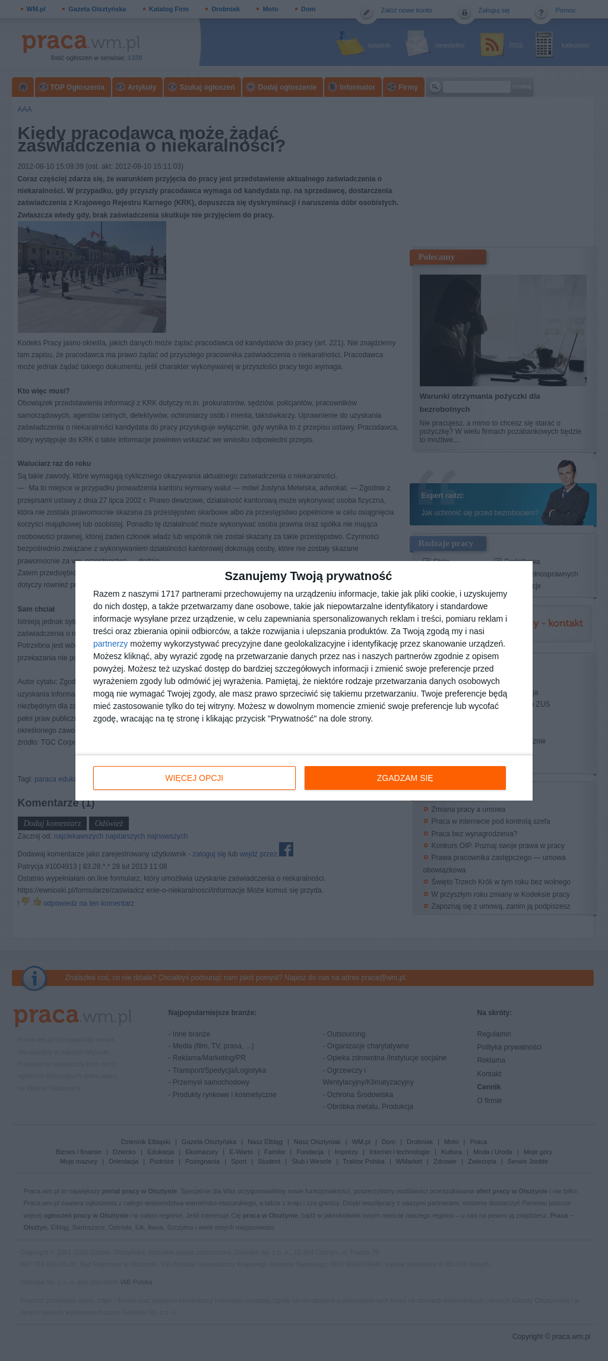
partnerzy (110, 643)
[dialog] (304, 681)
